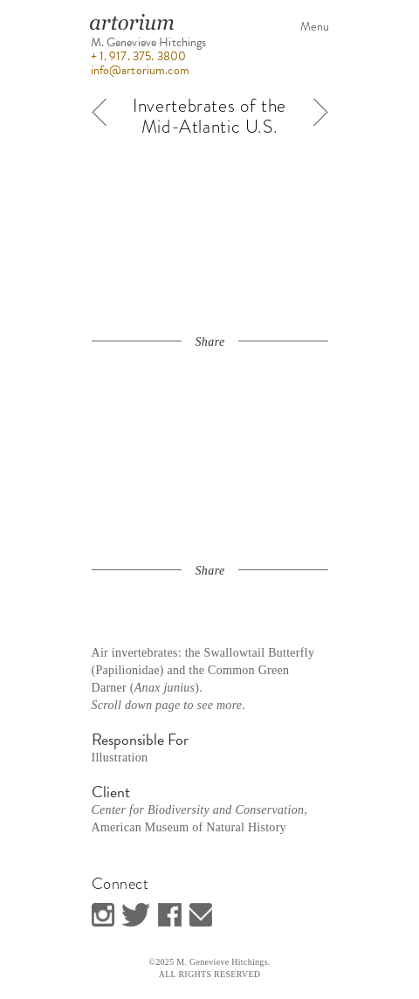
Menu (315, 26)
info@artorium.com (140, 70)
